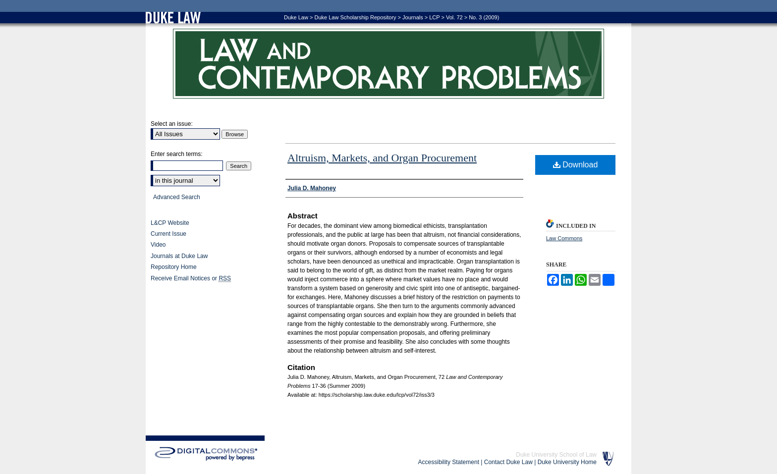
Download (575, 164)
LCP (434, 17)
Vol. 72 (454, 17)
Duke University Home (567, 462)
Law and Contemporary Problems (388, 64)
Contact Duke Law (508, 462)
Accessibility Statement (448, 462)
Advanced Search (176, 197)
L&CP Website (170, 222)
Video (158, 244)
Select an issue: (172, 123)
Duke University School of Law (556, 454)
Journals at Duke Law (179, 256)
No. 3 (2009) (484, 17)
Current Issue (168, 233)
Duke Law (296, 17)
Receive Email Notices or (191, 278)
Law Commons (564, 238)
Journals (412, 17)
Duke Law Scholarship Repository (355, 17)
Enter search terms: (177, 154)
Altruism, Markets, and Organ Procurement (382, 158)
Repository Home (174, 266)
